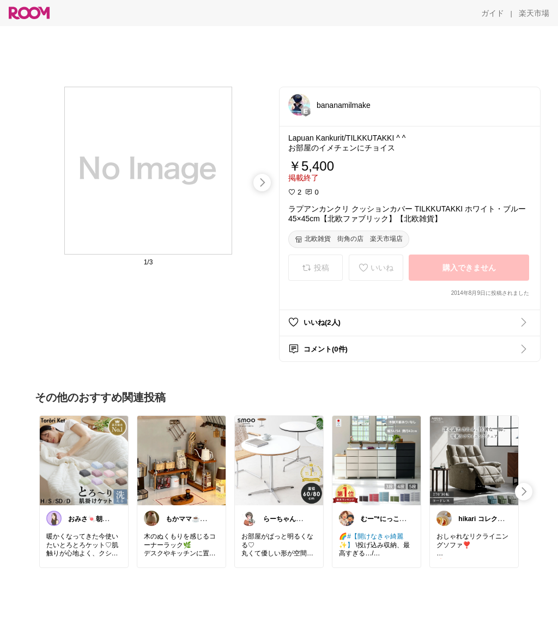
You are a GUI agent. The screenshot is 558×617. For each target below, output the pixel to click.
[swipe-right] (262, 182)
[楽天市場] (534, 13)
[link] (84, 460)
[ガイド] (492, 13)
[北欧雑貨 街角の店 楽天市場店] (348, 239)
